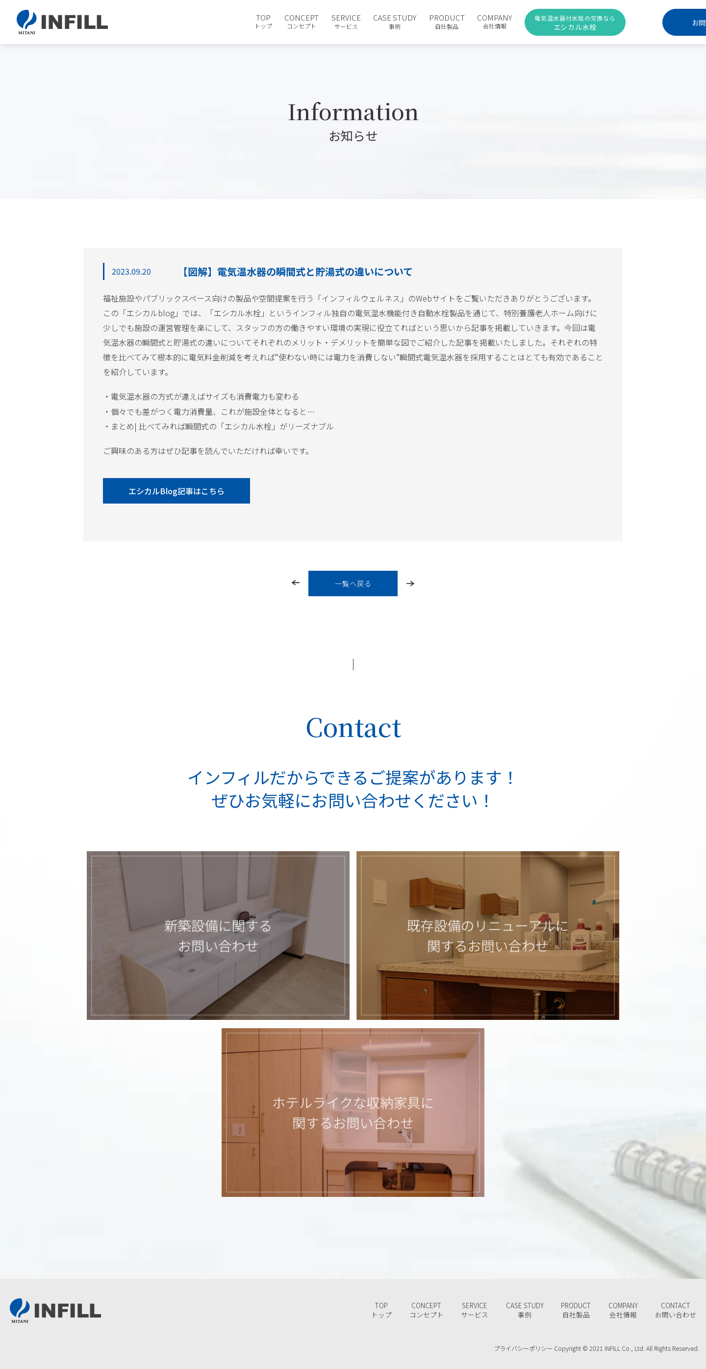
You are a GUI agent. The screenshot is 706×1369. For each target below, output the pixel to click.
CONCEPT (265, 21)
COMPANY (458, 21)
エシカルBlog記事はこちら (176, 491)
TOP (227, 21)
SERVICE (310, 21)
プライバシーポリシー (520, 1348)
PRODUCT (411, 21)
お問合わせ (650, 22)
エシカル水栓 (538, 22)
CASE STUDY (358, 21)
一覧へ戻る (353, 583)
